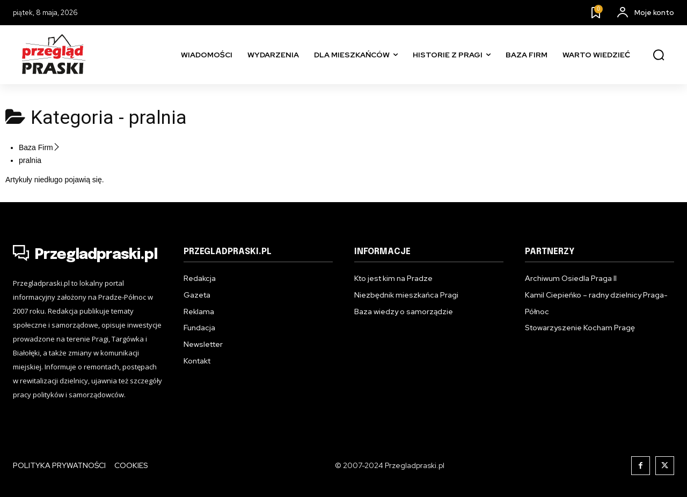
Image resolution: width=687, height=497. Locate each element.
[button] (658, 55)
